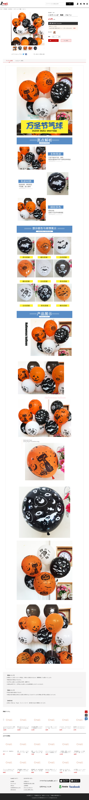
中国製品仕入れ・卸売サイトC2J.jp (41, 795)
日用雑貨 (5, 9)
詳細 (74, 28)
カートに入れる (53, 40)
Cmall (1, 9)
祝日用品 (10, 9)
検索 (70, 3)
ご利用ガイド (26, 781)
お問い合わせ (13, 789)
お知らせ (12, 785)
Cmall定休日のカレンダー (16, 787)
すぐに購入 (66, 40)
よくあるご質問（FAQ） (28, 789)
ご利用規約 (26, 785)
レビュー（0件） (20, 60)
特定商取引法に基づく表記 (29, 783)
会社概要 (12, 781)
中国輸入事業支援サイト (56, 795)
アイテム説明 (9, 61)
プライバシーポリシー (28, 787)
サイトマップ (13, 783)
